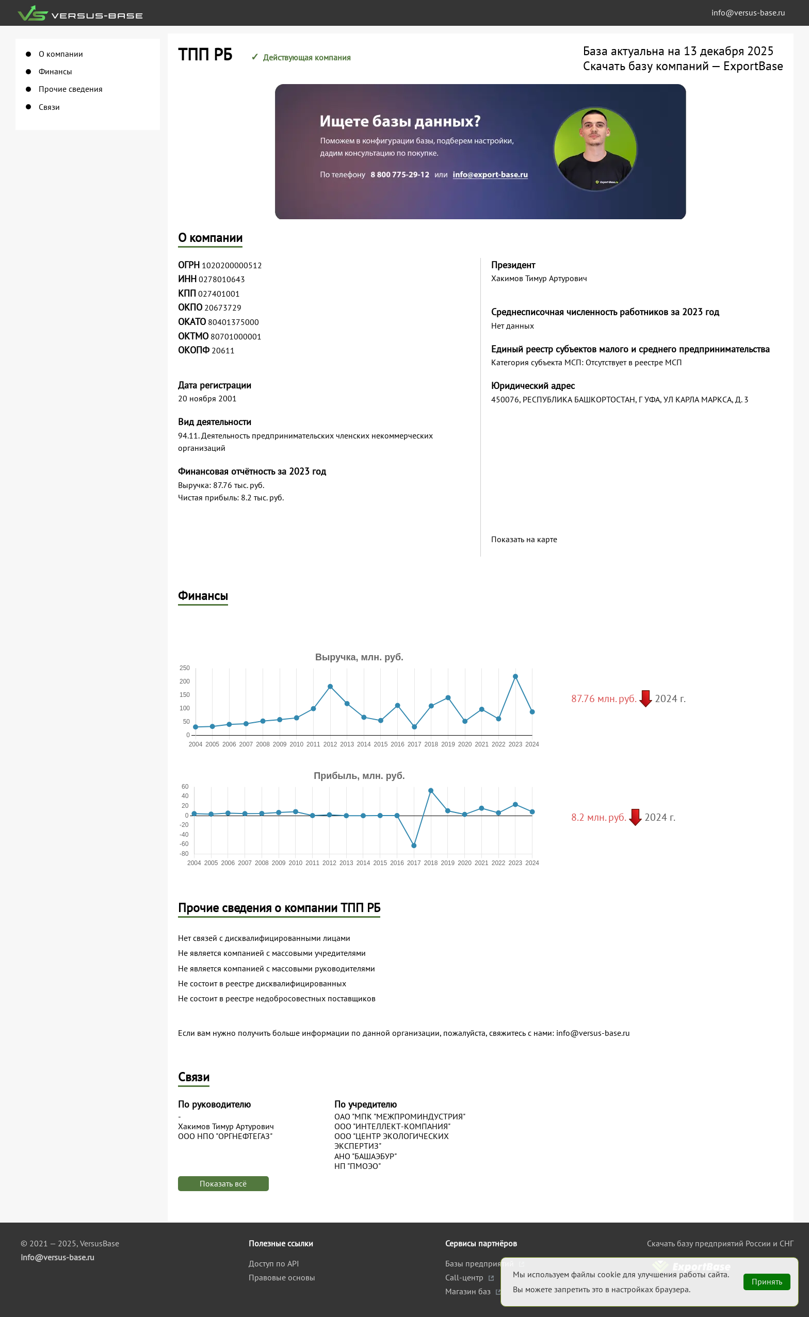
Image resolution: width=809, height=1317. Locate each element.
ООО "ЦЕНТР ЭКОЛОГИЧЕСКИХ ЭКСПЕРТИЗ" (391, 1141)
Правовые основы (282, 1277)
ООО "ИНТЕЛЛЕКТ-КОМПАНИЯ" (392, 1126)
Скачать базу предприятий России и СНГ (720, 1243)
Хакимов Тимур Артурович (226, 1126)
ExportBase (753, 66)
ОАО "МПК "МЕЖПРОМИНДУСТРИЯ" (399, 1116)
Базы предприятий (480, 1263)
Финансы (55, 71)
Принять (767, 1281)
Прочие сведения (71, 89)
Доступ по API (274, 1263)
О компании (61, 54)
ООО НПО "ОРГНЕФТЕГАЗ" (225, 1136)
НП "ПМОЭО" (357, 1166)
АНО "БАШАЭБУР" (365, 1156)
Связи (49, 107)
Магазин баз (469, 1291)
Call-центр (465, 1277)
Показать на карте (524, 539)
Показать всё (223, 1183)
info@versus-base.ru (748, 12)
